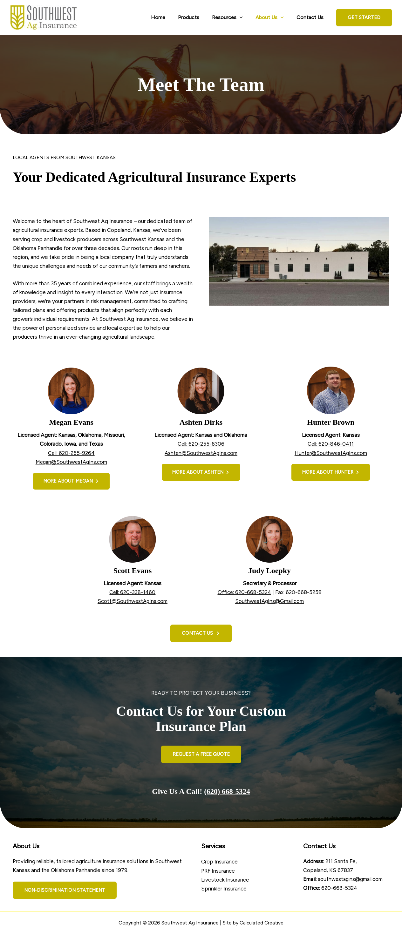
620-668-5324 (339, 888)
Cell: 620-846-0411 (331, 444)
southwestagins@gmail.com (351, 879)
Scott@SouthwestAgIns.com (132, 602)
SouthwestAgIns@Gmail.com (269, 602)
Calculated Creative (261, 923)
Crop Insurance (219, 861)
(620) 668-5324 (227, 792)
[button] (364, 17)
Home (169, 17)
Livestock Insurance (225, 879)
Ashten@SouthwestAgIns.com (201, 453)
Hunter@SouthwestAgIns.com (331, 453)
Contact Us (311, 17)
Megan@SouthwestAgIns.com (71, 462)
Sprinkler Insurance (224, 888)
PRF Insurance (218, 870)
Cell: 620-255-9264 (71, 453)
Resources (233, 17)
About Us (273, 17)
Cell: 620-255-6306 (200, 444)
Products (197, 17)
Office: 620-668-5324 (244, 593)
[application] (246, 17)
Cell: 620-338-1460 (132, 593)
